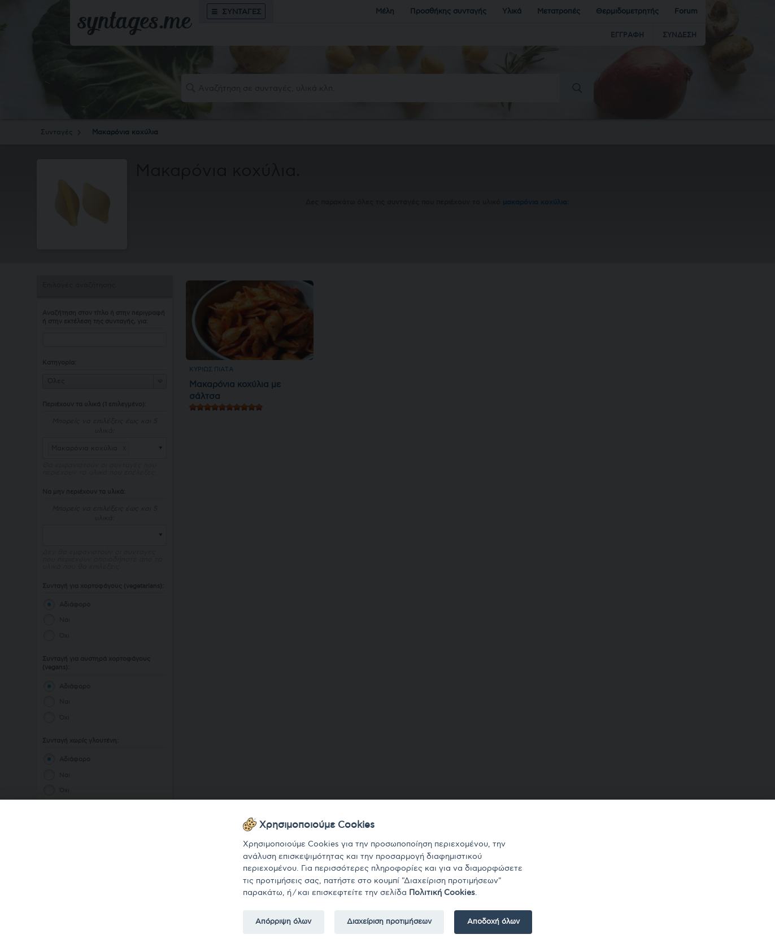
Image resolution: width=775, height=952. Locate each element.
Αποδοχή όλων (493, 921)
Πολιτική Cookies (442, 892)
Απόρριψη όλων (283, 921)
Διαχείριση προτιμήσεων (389, 921)
